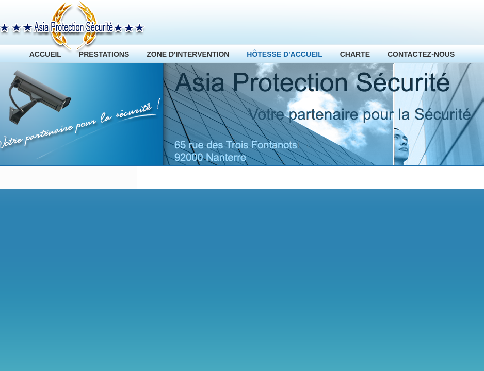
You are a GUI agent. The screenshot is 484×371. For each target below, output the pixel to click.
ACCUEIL (45, 54)
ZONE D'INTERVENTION (188, 54)
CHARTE (355, 54)
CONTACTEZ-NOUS (421, 54)
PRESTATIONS (104, 54)
